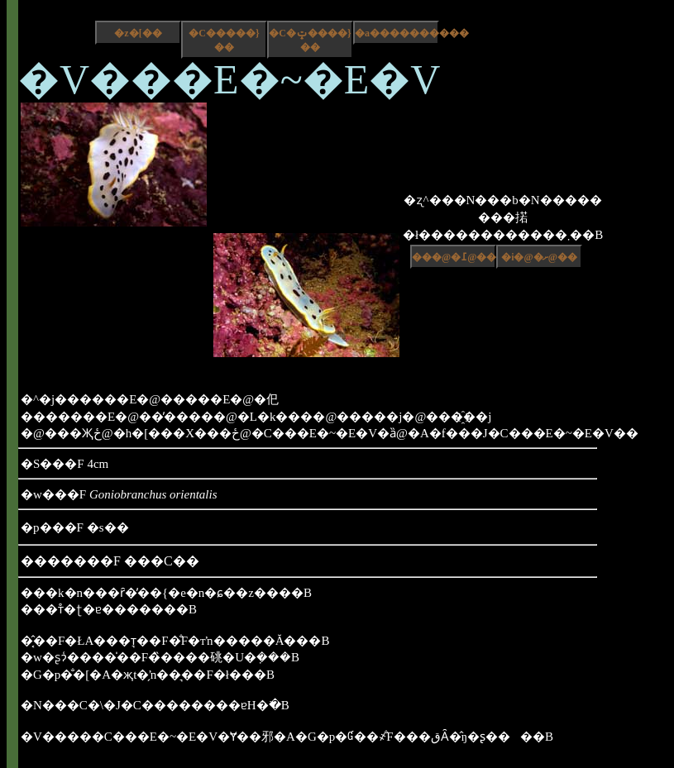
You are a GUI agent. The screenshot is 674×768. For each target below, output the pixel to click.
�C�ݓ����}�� (310, 40)
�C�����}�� (224, 40)
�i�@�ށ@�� (539, 257)
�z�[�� (137, 33)
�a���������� (397, 33)
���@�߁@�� (454, 257)
